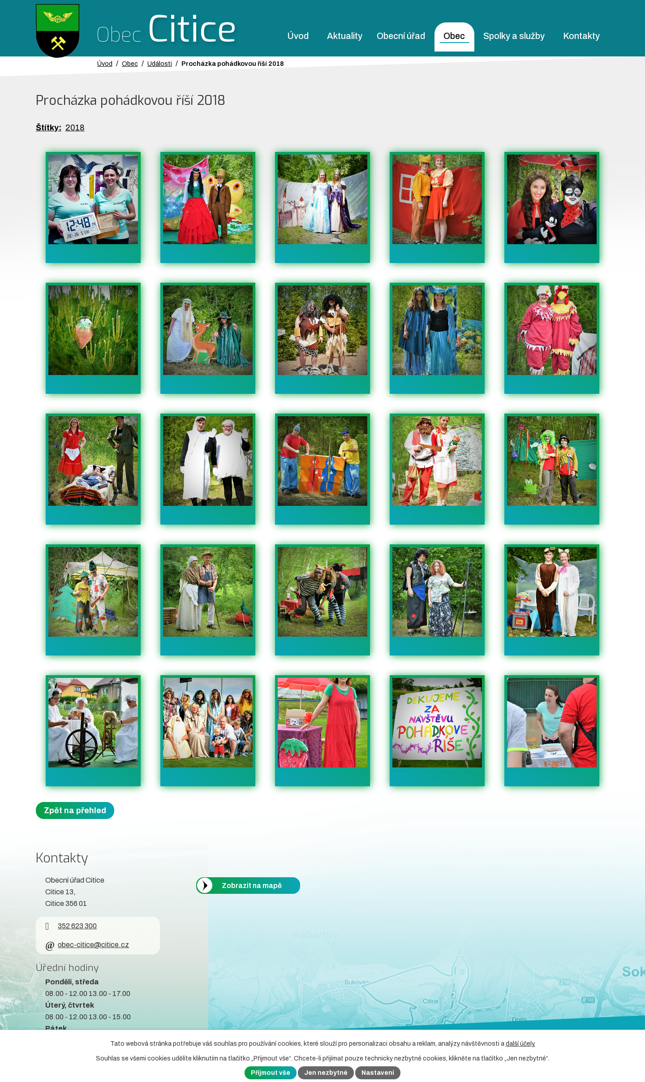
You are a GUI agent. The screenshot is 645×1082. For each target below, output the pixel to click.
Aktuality (344, 36)
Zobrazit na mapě (252, 885)
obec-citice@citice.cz (87, 944)
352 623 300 (71, 926)
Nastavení (377, 1072)
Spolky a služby (514, 36)
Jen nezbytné (326, 1072)
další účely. (520, 1043)
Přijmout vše (270, 1072)
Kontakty (581, 36)
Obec (454, 36)
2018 (75, 127)
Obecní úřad (401, 36)
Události (159, 63)
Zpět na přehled (75, 810)
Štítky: (48, 127)
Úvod (298, 36)
